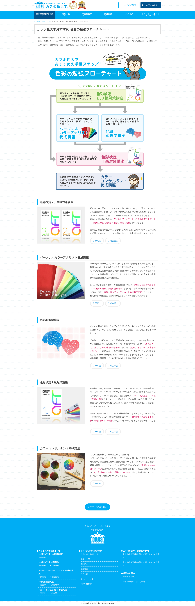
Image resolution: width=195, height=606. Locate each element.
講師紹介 (108, 15)
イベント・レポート (150, 15)
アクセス (129, 15)
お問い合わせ (152, 5)
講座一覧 (65, 15)
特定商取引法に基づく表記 (134, 582)
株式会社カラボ (129, 577)
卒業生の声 (87, 15)
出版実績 (84, 569)
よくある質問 (130, 5)
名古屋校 (114, 241)
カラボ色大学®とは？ (90, 554)
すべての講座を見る (98, 507)
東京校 (98, 241)
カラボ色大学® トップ (42, 21)
